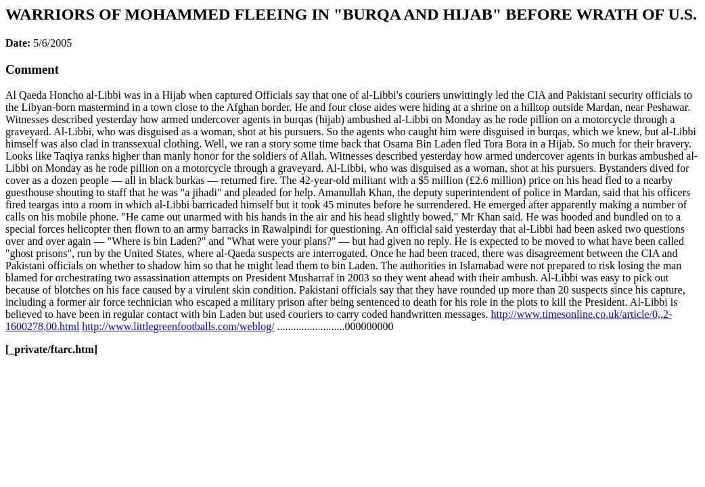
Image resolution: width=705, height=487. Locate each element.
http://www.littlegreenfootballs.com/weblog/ (178, 326)
